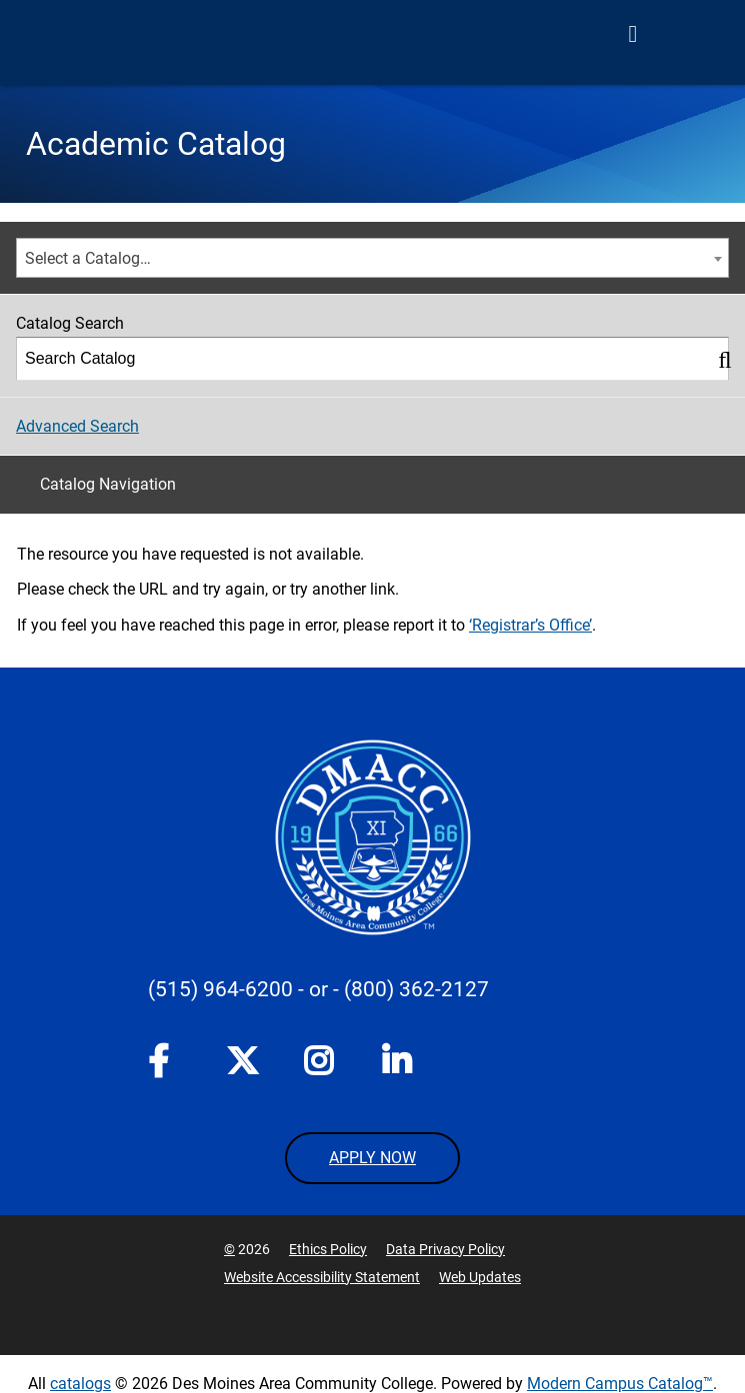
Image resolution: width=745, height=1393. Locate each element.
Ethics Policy (328, 1249)
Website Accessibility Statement (322, 1277)
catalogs (80, 1383)
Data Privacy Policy (445, 1249)
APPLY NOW (372, 1157)
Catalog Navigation (108, 484)
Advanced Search (77, 426)
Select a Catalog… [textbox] (88, 258)
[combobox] (372, 258)
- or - (318, 989)
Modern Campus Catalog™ (620, 1383)
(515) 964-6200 (220, 989)
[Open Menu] (633, 34)
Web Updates (480, 1277)
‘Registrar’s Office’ (530, 625)
